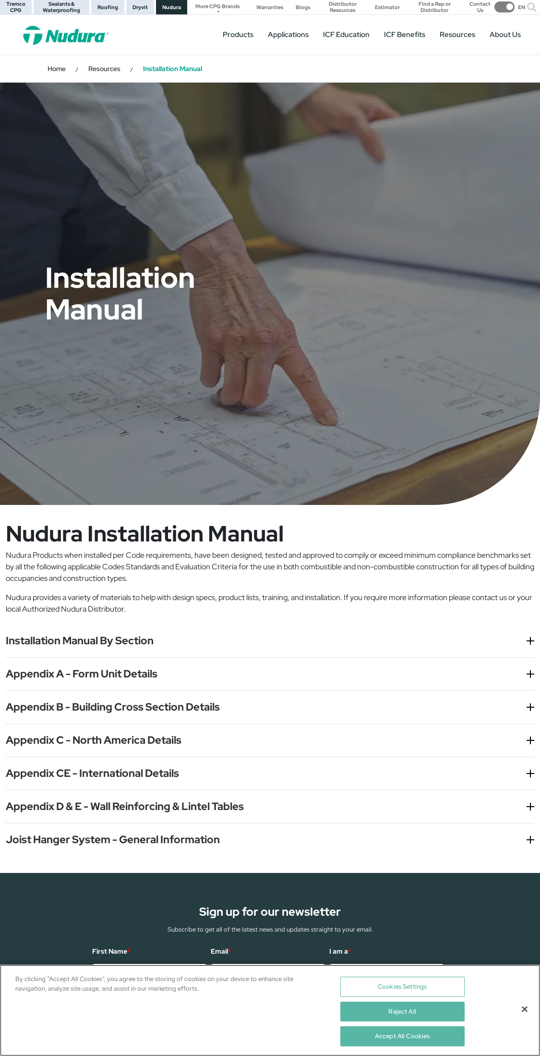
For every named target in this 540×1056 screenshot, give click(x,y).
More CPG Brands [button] (217, 6)
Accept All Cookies (402, 1036)
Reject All (402, 1011)
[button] (531, 7)
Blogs (303, 7)
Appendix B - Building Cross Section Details (113, 707)
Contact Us (480, 7)
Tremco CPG (15, 6)
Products (238, 34)
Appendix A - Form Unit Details (81, 674)
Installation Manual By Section (80, 641)
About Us (505, 34)
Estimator (387, 7)
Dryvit (140, 7)
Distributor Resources (343, 7)
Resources (457, 34)
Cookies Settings (402, 986)
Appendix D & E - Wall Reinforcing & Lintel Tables (125, 806)
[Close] (524, 1009)
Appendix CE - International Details (92, 773)
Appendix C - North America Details (93, 740)
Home (57, 68)
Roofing (107, 7)
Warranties (269, 7)
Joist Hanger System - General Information (113, 840)
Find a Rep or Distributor (435, 7)
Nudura (171, 7)
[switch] (506, 6)
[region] (270, 1010)
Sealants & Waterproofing (61, 6)
